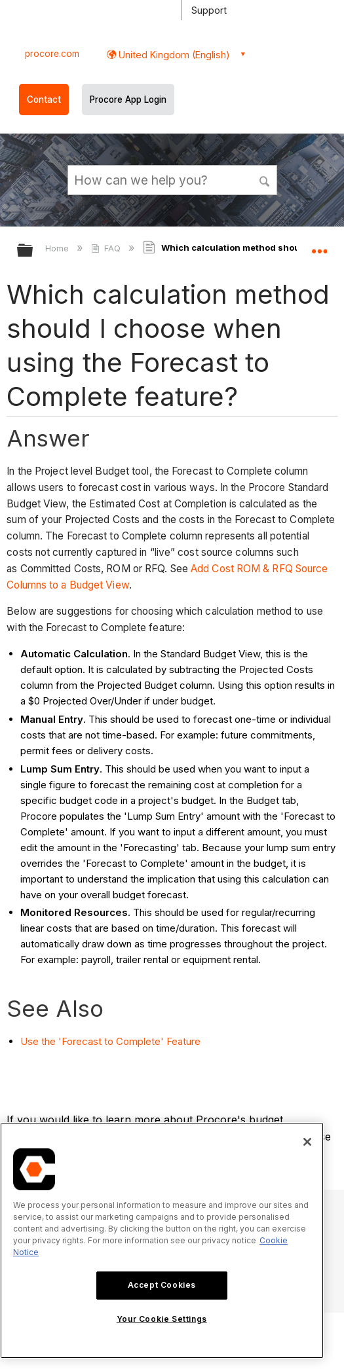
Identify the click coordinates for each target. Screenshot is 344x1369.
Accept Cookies (162, 1285)
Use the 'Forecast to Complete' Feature (110, 1041)
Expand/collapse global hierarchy (33, 251)
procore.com (52, 53)
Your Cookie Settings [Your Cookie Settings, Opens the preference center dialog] (162, 1319)
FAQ (107, 248)
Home (58, 248)
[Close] (307, 1141)
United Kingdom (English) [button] (173, 54)
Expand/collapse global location (319, 246)
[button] (264, 179)
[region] (162, 1240)
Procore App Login (128, 99)
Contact (44, 99)
